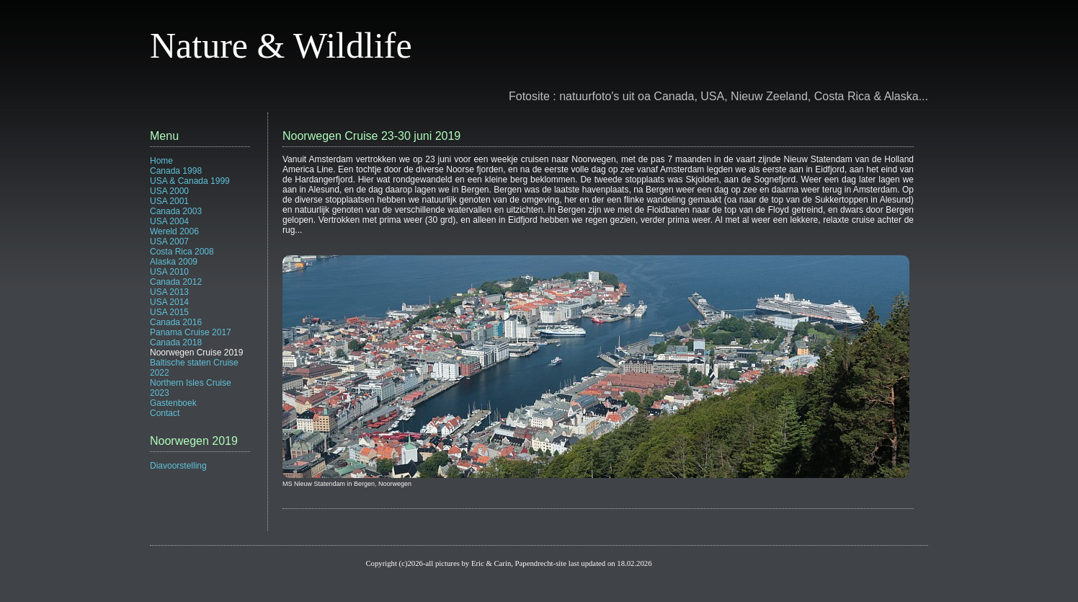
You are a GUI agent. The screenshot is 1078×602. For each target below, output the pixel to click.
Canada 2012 (176, 282)
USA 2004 (169, 221)
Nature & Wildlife (281, 45)
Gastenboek (173, 403)
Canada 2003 (176, 211)
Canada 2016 (176, 322)
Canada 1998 (176, 171)
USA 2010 (169, 272)
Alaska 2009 (173, 262)
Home (161, 161)
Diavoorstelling (178, 466)
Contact (164, 413)
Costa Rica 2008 (182, 252)
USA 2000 (169, 191)
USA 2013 (169, 292)
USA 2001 (169, 201)
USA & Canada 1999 (190, 181)
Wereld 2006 (174, 231)
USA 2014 (169, 302)
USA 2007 (169, 241)
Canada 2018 (176, 342)
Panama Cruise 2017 (190, 332)
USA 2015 (169, 312)
